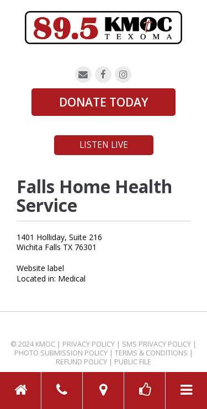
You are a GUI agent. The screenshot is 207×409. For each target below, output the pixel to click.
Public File (132, 361)
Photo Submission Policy (61, 353)
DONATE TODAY (103, 102)
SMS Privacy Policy (156, 344)
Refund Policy (81, 361)
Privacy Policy (88, 344)
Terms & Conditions (151, 353)
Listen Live (103, 145)
